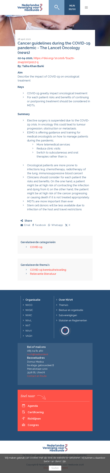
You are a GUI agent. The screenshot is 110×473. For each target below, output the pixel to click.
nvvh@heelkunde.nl (37, 354)
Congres (33, 425)
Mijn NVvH (72, 7)
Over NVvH (66, 299)
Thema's (63, 305)
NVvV (28, 330)
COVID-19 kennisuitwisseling (48, 269)
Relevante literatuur (43, 273)
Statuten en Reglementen (73, 320)
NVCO (28, 305)
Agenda (33, 405)
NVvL (28, 320)
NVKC (28, 315)
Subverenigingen (68, 315)
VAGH (28, 336)
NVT (27, 325)
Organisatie (32, 299)
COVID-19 (36, 247)
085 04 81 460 (35, 350)
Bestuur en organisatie (71, 310)
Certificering (36, 412)
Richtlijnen (34, 418)
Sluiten (55, 468)
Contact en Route (36, 376)
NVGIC (29, 310)
